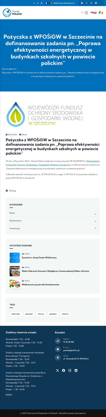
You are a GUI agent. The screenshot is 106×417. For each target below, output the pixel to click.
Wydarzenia (15, 220)
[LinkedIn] (75, 370)
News (24, 134)
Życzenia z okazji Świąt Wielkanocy (39, 257)
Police (41, 314)
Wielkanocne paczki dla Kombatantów (40, 284)
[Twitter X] (57, 370)
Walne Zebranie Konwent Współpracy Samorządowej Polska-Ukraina (55, 271)
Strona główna (9, 69)
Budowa (29, 314)
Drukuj (11, 190)
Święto (65, 314)
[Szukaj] (82, 13)
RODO (9, 394)
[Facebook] (63, 370)
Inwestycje (15, 228)
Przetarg (16, 314)
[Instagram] (69, 370)
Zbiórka (53, 314)
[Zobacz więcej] (15, 258)
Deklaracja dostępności (64, 3)
